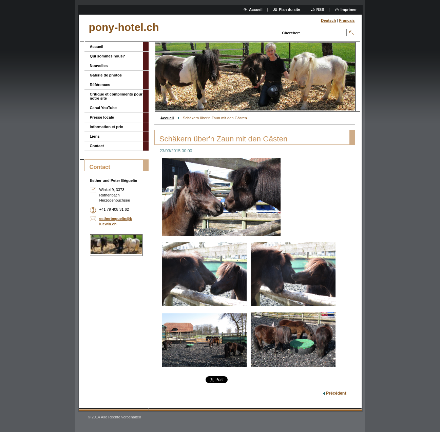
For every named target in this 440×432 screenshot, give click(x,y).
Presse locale (102, 117)
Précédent (336, 393)
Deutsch (328, 20)
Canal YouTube (103, 108)
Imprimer (349, 9)
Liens (95, 136)
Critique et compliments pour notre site (116, 96)
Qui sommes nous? (107, 56)
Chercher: (291, 33)
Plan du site (289, 9)
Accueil (167, 118)
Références (100, 85)
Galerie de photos (106, 75)
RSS (320, 9)
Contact (97, 146)
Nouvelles (99, 66)
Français (347, 20)
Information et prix (106, 127)
